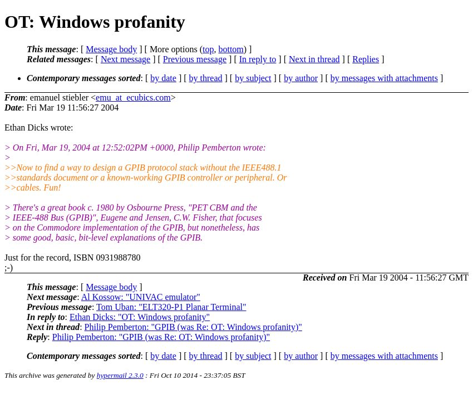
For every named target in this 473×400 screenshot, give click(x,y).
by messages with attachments (384, 78)
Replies (365, 59)
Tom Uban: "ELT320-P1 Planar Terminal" (171, 307)
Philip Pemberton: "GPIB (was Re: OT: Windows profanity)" (193, 327)
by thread (206, 78)
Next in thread (314, 59)
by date (163, 78)
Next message (125, 59)
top (208, 49)
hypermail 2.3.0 (120, 375)
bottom (230, 49)
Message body (111, 49)
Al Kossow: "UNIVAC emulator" (140, 297)
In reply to (258, 59)
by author (301, 78)
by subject (253, 78)
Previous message (194, 59)
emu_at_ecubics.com (133, 97)
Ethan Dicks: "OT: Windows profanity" (140, 317)
